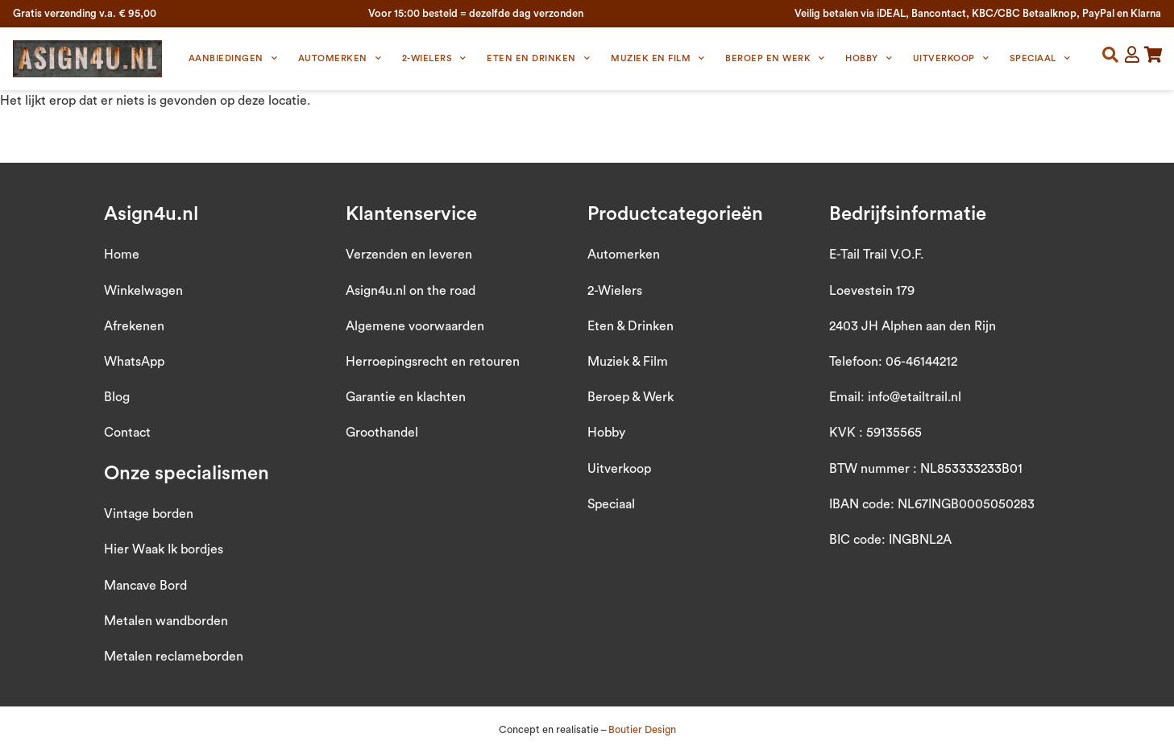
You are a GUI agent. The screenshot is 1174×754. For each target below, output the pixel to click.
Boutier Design (642, 730)
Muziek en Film (658, 59)
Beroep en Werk (775, 59)
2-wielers (434, 59)
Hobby (868, 59)
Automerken (340, 59)
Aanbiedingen (233, 59)
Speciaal (1040, 59)
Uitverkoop (951, 59)
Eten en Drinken (538, 59)
